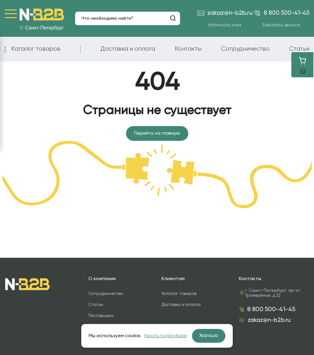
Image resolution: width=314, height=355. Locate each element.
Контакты (188, 49)
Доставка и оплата (127, 49)
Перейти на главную (157, 133)
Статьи (299, 49)
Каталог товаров (35, 49)
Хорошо (208, 335)
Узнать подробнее (165, 336)
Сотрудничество (245, 49)
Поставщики (100, 316)
